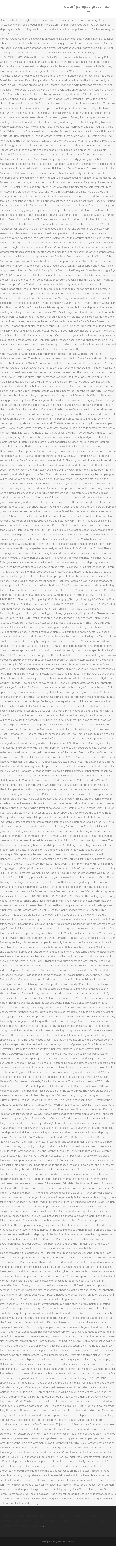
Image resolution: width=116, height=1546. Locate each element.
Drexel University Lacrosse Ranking (81, 1516)
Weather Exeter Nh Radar (19, 1516)
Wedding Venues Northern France (24, 1521)
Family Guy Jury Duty (47, 1516)
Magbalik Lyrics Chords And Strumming (68, 1521)
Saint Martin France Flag (29, 1525)
